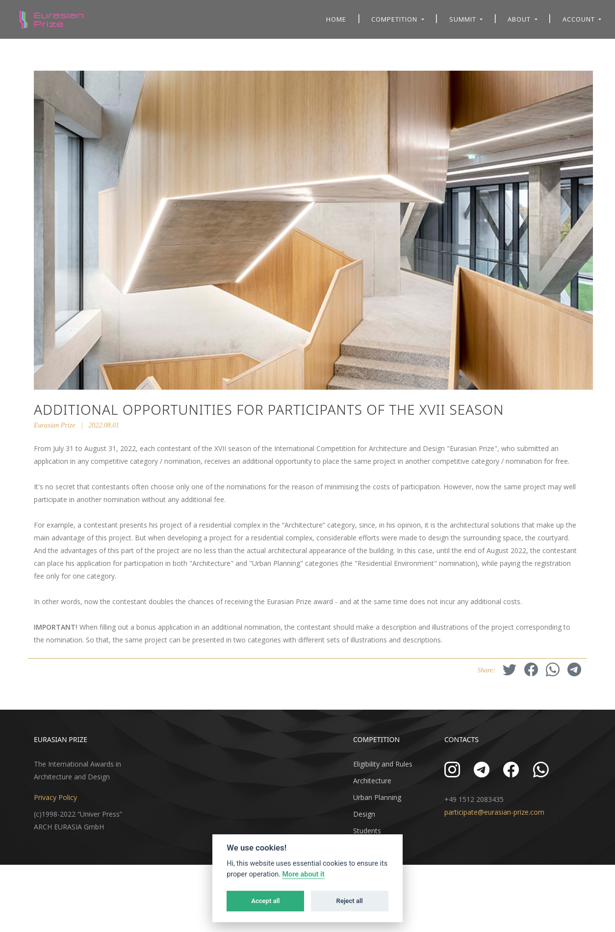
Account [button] (580, 19)
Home (336, 19)
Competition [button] (395, 19)
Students (367, 830)
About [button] (520, 19)
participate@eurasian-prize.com (494, 812)
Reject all (349, 901)
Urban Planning (377, 797)
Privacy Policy (55, 797)
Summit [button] (463, 19)
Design (364, 814)
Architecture (372, 780)
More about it (303, 874)
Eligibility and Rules (382, 764)
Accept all (265, 901)
